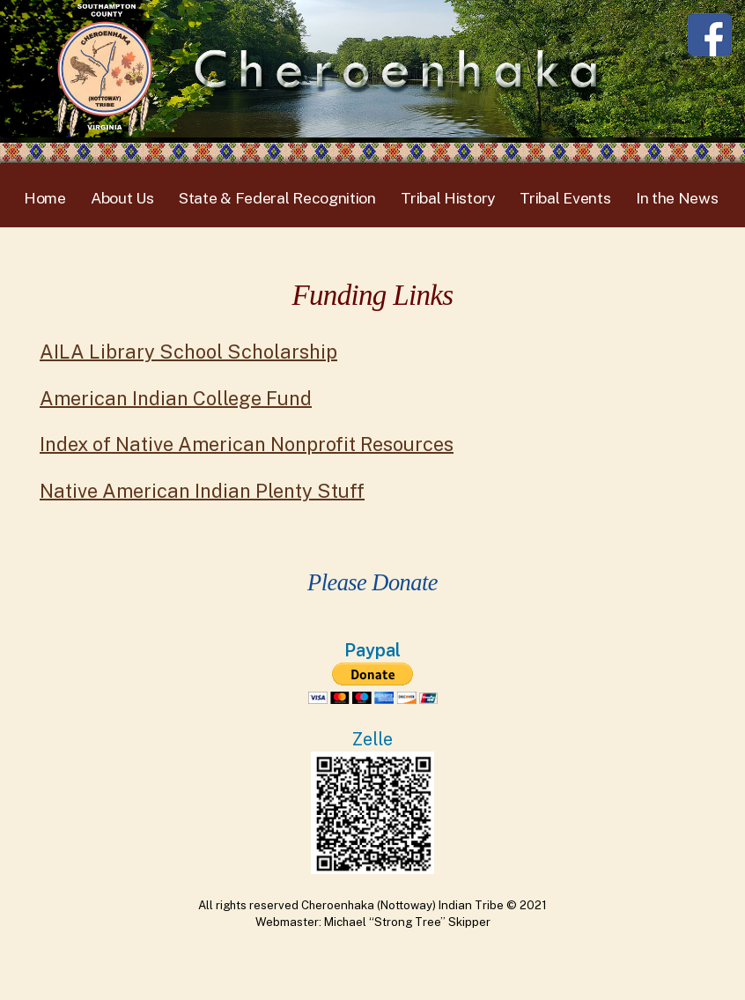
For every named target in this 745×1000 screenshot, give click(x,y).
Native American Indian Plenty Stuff (202, 490)
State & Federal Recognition (277, 198)
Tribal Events (565, 198)
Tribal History (448, 198)
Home (45, 198)
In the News (677, 198)
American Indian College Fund (176, 398)
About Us (122, 198)
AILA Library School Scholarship (188, 351)
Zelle (372, 739)
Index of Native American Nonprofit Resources (247, 444)
